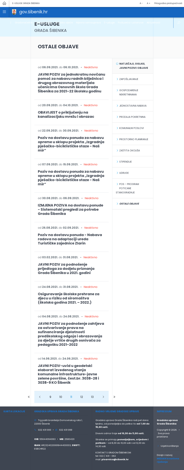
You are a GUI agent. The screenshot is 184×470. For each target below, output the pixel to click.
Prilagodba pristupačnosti (168, 3)
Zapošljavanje (128, 79)
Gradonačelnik (24, 22)
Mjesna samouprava (88, 22)
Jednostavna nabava (132, 105)
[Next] (103, 397)
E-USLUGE (50, 26)
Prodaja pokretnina (132, 117)
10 (60, 397)
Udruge (124, 173)
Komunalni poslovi (131, 128)
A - (141, 3)
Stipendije (125, 161)
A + (148, 3)
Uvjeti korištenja (168, 446)
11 (71, 397)
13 (92, 397)
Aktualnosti (153, 22)
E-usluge (109, 22)
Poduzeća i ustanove (131, 22)
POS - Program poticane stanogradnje (127, 188)
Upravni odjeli (44, 22)
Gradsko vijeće (64, 22)
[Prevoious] (29, 397)
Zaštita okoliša (129, 150)
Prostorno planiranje (133, 139)
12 (81, 397)
